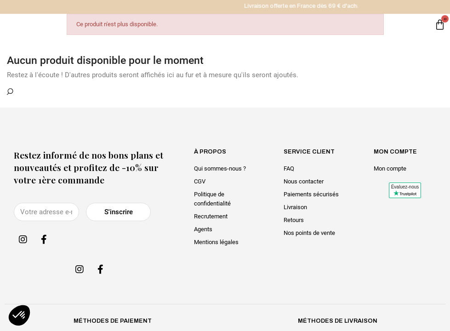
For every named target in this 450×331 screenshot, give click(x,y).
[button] (19, 315)
